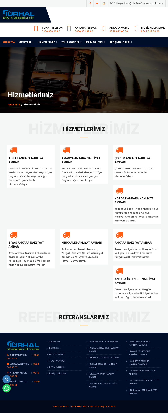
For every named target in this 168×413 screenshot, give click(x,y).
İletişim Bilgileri (120, 42)
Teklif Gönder (71, 42)
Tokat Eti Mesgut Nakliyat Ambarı (139, 353)
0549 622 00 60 (118, 31)
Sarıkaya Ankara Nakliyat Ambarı (139, 362)
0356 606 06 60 (51, 31)
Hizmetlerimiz (47, 42)
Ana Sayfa (14, 104)
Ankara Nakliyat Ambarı (133, 242)
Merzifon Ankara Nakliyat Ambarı (139, 343)
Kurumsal (26, 42)
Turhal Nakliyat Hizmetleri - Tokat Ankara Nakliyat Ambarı (84, 406)
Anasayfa (8, 42)
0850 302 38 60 (84, 31)
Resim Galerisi (95, 42)
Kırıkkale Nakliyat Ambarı (82, 242)
